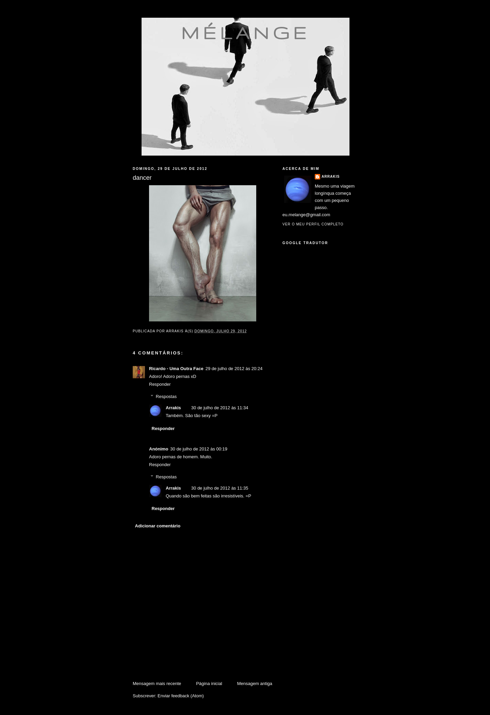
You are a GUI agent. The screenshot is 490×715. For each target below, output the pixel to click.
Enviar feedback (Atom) (181, 695)
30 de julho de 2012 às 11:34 (219, 407)
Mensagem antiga (254, 683)
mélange (245, 33)
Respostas (166, 396)
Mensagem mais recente (157, 683)
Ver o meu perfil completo (313, 224)
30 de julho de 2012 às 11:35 (219, 488)
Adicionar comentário (158, 525)
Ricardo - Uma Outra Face (176, 368)
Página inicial (209, 683)
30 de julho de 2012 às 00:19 (198, 448)
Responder (160, 384)
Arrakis (173, 407)
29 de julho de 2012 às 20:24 (234, 368)
